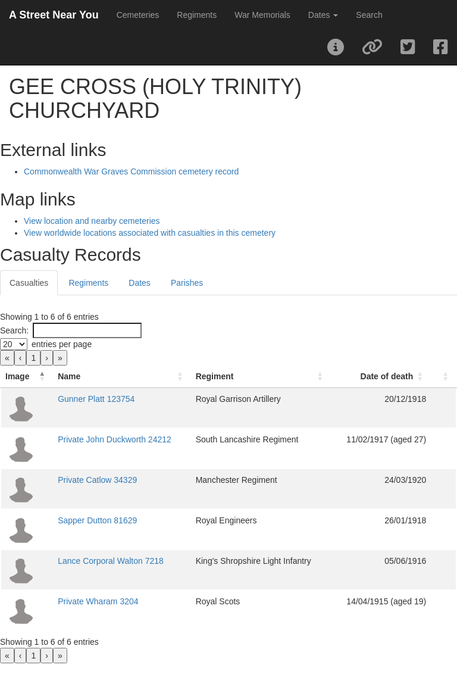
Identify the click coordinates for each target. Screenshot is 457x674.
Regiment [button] (215, 376)
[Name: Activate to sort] (122, 377)
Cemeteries (138, 15)
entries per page (62, 344)
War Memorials (262, 15)
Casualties (29, 283)
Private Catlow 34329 (97, 480)
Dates (140, 283)
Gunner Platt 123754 (96, 399)
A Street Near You (54, 15)
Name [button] (69, 376)
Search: (14, 330)
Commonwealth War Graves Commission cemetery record (131, 171)
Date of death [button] (387, 376)
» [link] (60, 358)
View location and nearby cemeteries (92, 221)
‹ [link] (20, 358)
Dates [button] (323, 15)
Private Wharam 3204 (98, 601)
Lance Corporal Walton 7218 (111, 561)
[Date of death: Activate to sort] (381, 377)
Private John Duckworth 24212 (114, 439)
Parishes (187, 283)
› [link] (46, 358)
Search (369, 15)
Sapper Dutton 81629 (97, 520)
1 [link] (33, 358)
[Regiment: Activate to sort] (261, 377)
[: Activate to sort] (443, 377)
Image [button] (17, 376)
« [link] (7, 358)
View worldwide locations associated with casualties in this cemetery (150, 233)
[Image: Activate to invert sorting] (27, 377)
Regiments (197, 15)
